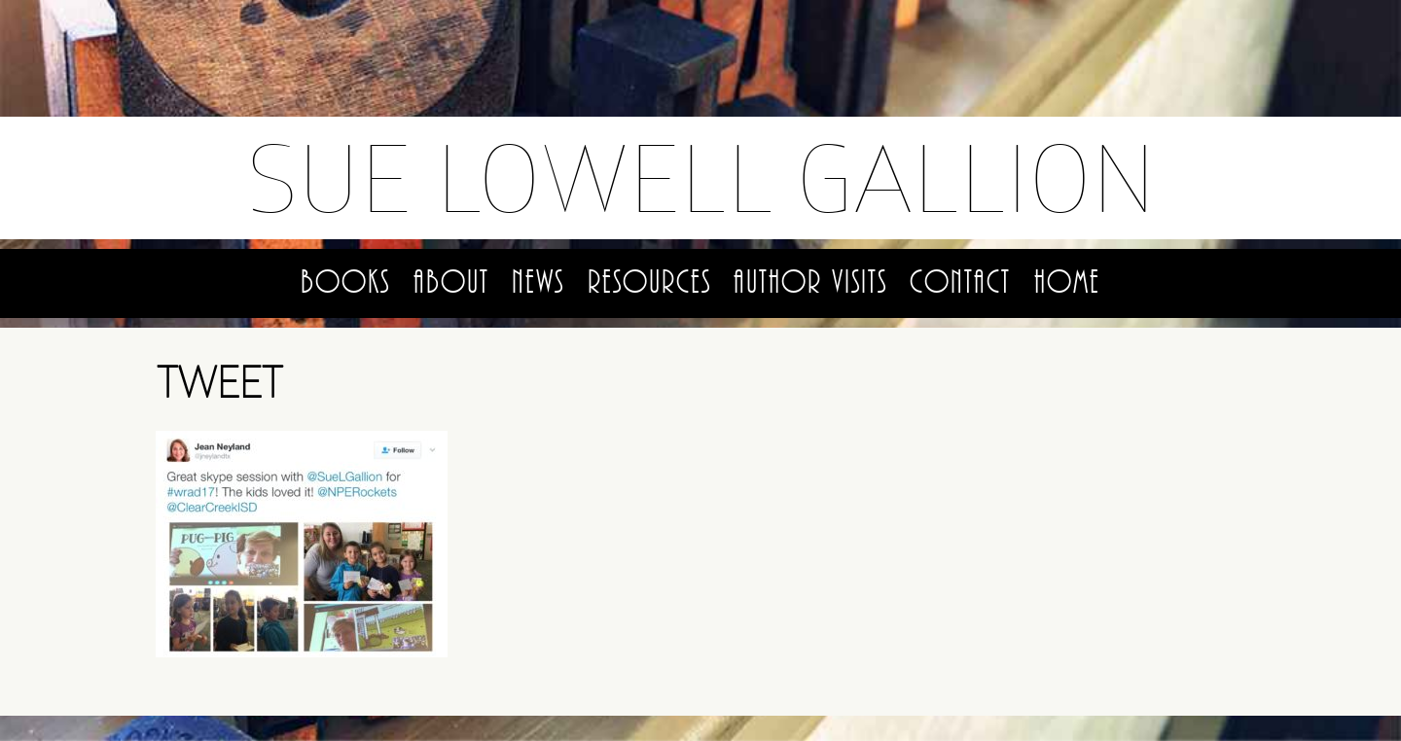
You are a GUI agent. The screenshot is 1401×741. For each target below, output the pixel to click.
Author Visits (810, 282)
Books (345, 282)
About (451, 282)
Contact (960, 282)
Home (1067, 282)
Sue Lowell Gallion (701, 177)
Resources (649, 282)
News (538, 282)
